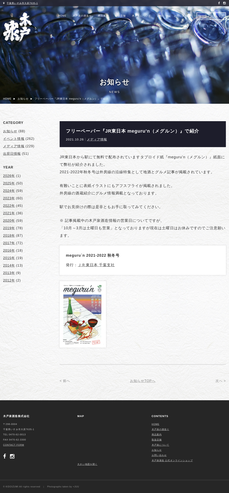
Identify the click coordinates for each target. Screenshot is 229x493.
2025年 (9, 183)
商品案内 (103, 15)
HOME (62, 15)
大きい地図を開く (87, 464)
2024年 (9, 191)
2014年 (9, 265)
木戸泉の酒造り (82, 15)
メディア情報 (97, 139)
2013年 (9, 273)
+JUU (76, 487)
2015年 (9, 258)
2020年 (9, 220)
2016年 (9, 250)
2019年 (9, 228)
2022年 (9, 205)
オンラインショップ (211, 16)
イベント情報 (14, 138)
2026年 (9, 176)
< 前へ (65, 381)
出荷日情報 (12, 153)
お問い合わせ (182, 15)
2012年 (9, 280)
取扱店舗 (120, 15)
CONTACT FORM (13, 445)
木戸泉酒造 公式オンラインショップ (172, 460)
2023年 (9, 198)
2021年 (9, 213)
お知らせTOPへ (142, 381)
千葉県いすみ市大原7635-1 (22, 3)
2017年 (9, 243)
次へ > (220, 381)
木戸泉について (141, 15)
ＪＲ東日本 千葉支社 (96, 265)
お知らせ (162, 15)
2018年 (9, 235)
